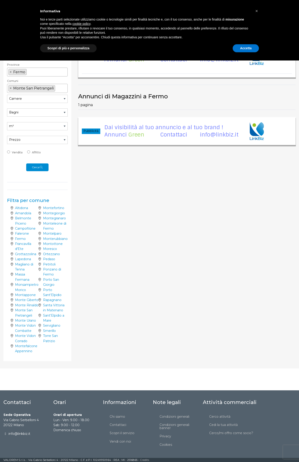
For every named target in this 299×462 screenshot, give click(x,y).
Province (13, 64)
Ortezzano (51, 254)
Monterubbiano (55, 239)
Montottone (53, 244)
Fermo (20, 239)
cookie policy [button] (81, 425)
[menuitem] (79, 8)
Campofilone (25, 228)
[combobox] (37, 43)
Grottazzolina (25, 254)
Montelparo (52, 233)
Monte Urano (25, 320)
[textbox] (37, 57)
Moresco (50, 249)
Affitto (36, 152)
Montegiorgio (54, 213)
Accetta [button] (246, 449)
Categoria (14, 36)
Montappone (25, 295)
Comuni (12, 81)
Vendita (17, 152)
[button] (256, 412)
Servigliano (51, 325)
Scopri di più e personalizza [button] (68, 449)
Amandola (23, 213)
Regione (13, 51)
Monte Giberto (27, 300)
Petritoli (49, 264)
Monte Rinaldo (27, 305)
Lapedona (23, 259)
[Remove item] (11, 72)
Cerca (37, 167)
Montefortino (53, 208)
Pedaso (49, 259)
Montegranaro (54, 218)
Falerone (22, 233)
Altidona (21, 208)
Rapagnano (52, 300)
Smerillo (49, 331)
